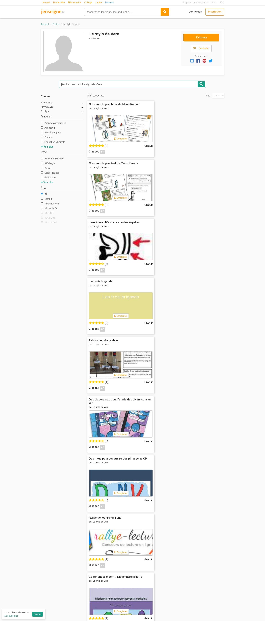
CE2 (137, 567)
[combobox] (122, 12)
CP (136, 558)
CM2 (137, 577)
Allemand (48, 127)
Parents (110, 2)
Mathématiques (175, 563)
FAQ (222, 2)
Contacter (201, 48)
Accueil (46, 2)
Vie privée (110, 558)
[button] (192, 60)
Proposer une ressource (195, 2)
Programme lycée (209, 583)
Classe (45, 96)
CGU (106, 553)
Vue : (208, 95)
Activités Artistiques (53, 123)
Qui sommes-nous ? (116, 544)
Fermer (37, 614)
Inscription (214, 12)
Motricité (171, 567)
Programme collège (210, 579)
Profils (55, 24)
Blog (214, 2)
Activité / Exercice (52, 158)
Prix (43, 187)
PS (136, 544)
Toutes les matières (178, 581)
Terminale (141, 609)
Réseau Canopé (207, 552)
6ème (138, 581)
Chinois (46, 137)
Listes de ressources (117, 582)
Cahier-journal (50, 172)
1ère (138, 605)
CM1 (137, 572)
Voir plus (47, 146)
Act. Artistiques (175, 544)
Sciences (172, 577)
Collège (89, 2)
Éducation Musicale (53, 142)
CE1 (137, 563)
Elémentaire (75, 2)
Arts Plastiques (51, 132)
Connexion (195, 12)
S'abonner (201, 37)
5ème (138, 586)
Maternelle (59, 2)
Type (44, 152)
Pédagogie (173, 572)
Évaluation (48, 177)
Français (171, 553)
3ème (138, 595)
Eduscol (203, 557)
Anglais (170, 549)
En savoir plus (11, 616)
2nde (138, 600)
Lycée (100, 2)
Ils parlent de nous (115, 563)
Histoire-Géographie (178, 558)
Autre (46, 168)
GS (137, 553)
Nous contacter (113, 567)
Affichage (48, 163)
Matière (45, 116)
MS (137, 549)
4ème (138, 591)
